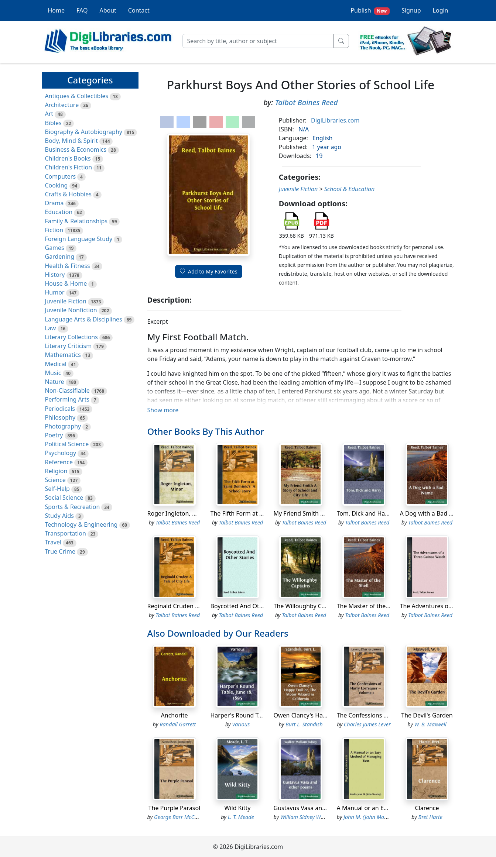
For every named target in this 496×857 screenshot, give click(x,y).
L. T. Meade (241, 816)
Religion (56, 471)
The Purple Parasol (174, 808)
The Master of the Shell (369, 606)
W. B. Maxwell (430, 724)
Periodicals (60, 409)
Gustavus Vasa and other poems (318, 808)
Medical (55, 364)
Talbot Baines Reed (306, 102)
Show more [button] (163, 410)
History (55, 275)
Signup (411, 10)
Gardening (60, 256)
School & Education (349, 189)
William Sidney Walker (306, 816)
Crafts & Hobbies (68, 194)
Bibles (53, 123)
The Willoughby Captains (308, 606)
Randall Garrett (178, 724)
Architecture (62, 105)
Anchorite (174, 715)
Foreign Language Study (79, 239)
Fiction (54, 230)
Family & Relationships (76, 221)
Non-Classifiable (67, 390)
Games (54, 248)
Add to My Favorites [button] (208, 271)
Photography (63, 426)
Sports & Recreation (72, 507)
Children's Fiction (68, 167)
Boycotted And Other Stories (250, 606)
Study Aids (59, 516)
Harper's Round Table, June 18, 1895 (261, 715)
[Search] (258, 41)
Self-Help (57, 489)
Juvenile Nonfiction (71, 310)
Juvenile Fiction (65, 301)
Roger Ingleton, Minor (178, 513)
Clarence (427, 808)
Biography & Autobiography (83, 132)
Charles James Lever (367, 724)
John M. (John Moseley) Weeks (378, 816)
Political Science (67, 444)
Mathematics (63, 355)
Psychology (60, 453)
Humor (55, 292)
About (107, 10)
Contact (139, 10)
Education (59, 212)
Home (56, 10)
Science (55, 480)
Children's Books (68, 158)
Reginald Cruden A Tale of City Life (194, 606)
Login (440, 10)
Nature (54, 382)
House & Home (66, 283)
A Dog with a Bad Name (433, 513)
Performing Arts (67, 399)
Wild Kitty (238, 808)
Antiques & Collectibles (77, 96)
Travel (53, 542)
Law (50, 328)
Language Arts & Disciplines (83, 319)
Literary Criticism (68, 346)
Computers (60, 176)
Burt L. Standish (304, 724)
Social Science (64, 497)
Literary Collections (71, 337)
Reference (59, 462)
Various (241, 724)
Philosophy (60, 417)
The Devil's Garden (426, 715)
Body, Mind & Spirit (71, 141)
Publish (370, 10)
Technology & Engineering (81, 524)
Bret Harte (430, 816)
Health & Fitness (67, 266)
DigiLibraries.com (335, 120)
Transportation (65, 533)
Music (53, 373)
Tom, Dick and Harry (365, 513)
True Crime (60, 551)
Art (49, 114)
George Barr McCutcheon (183, 816)
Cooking (56, 185)
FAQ (82, 10)
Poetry (54, 435)
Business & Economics (76, 149)
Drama (54, 203)
